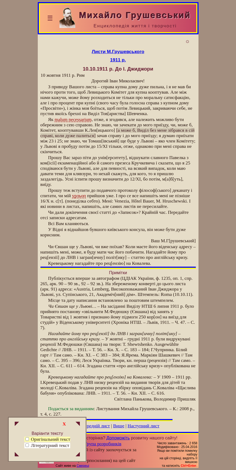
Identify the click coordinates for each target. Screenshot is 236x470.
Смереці (83, 466)
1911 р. (118, 60)
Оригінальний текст (47, 439)
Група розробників (102, 443)
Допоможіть (118, 438)
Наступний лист (143, 425)
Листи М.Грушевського (118, 51)
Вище (118, 425)
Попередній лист (93, 425)
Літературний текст (50, 445)
